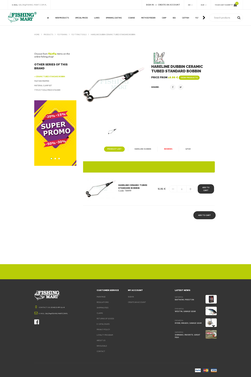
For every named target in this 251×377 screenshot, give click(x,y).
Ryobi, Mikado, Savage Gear (188, 323)
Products (49, 34)
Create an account (137, 302)
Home (37, 34)
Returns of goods (106, 319)
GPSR (187, 149)
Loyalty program (105, 335)
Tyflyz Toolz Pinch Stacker (48, 90)
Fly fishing (63, 34)
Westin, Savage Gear (185, 311)
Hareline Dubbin (142, 149)
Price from (174, 77)
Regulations (103, 302)
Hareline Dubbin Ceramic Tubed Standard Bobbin (117, 34)
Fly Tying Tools (81, 34)
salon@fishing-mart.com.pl (34, 5)
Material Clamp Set (44, 86)
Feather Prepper (42, 81)
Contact (101, 351)
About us (101, 340)
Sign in (131, 297)
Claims (100, 313)
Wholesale (102, 346)
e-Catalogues (103, 324)
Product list (114, 149)
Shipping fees (103, 308)
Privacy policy (104, 329)
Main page (101, 297)
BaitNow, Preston (184, 300)
